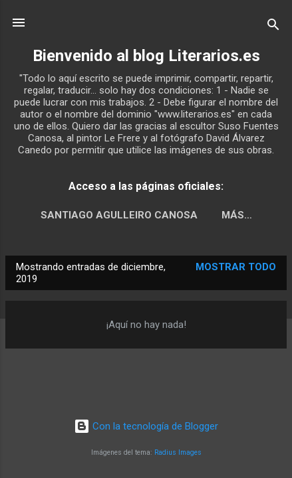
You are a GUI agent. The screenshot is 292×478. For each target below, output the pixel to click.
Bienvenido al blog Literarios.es (146, 55)
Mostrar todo (236, 267)
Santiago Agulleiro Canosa (119, 215)
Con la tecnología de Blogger (146, 426)
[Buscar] (273, 27)
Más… (236, 215)
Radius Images (178, 452)
